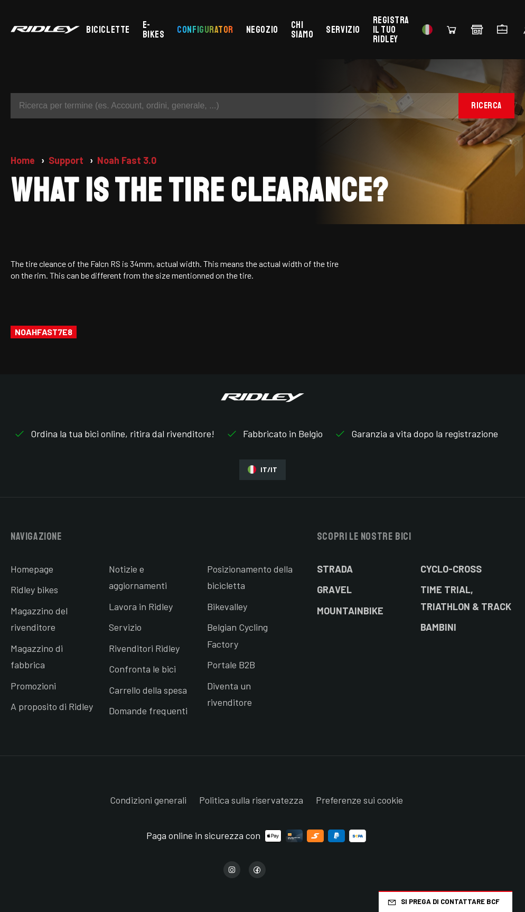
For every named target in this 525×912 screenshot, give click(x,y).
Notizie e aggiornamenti (138, 577)
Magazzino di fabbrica (37, 656)
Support (67, 160)
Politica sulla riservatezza (251, 800)
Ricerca (486, 105)
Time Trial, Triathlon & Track (465, 598)
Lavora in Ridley (141, 606)
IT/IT (262, 469)
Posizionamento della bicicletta (250, 577)
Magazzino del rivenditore (39, 619)
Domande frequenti (148, 710)
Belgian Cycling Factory (237, 635)
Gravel (334, 589)
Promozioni (33, 686)
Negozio (262, 29)
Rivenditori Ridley (144, 648)
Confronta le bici (142, 669)
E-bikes (154, 29)
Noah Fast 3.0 (126, 160)
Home (24, 160)
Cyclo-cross (451, 569)
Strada (335, 569)
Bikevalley (227, 606)
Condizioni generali (148, 800)
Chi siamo (302, 29)
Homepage (32, 569)
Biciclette (107, 29)
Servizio (343, 29)
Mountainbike (350, 610)
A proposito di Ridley (52, 706)
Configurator (205, 29)
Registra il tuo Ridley (391, 29)
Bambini (438, 627)
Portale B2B (231, 664)
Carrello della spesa (148, 690)
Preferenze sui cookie (359, 800)
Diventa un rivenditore (229, 694)
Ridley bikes (34, 589)
